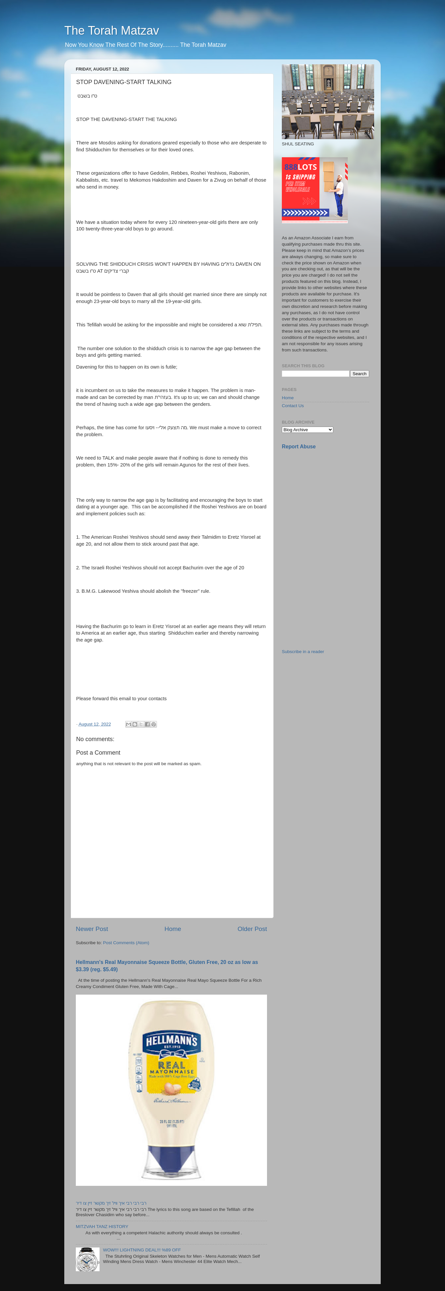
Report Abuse (299, 446)
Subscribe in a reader (303, 651)
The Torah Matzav (111, 30)
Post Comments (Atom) (126, 942)
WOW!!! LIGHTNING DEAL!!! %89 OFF (142, 1249)
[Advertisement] (331, 501)
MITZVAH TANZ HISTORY (102, 1226)
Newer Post (92, 928)
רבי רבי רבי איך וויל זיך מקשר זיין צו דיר (111, 1203)
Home (172, 928)
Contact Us (293, 405)
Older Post (252, 928)
